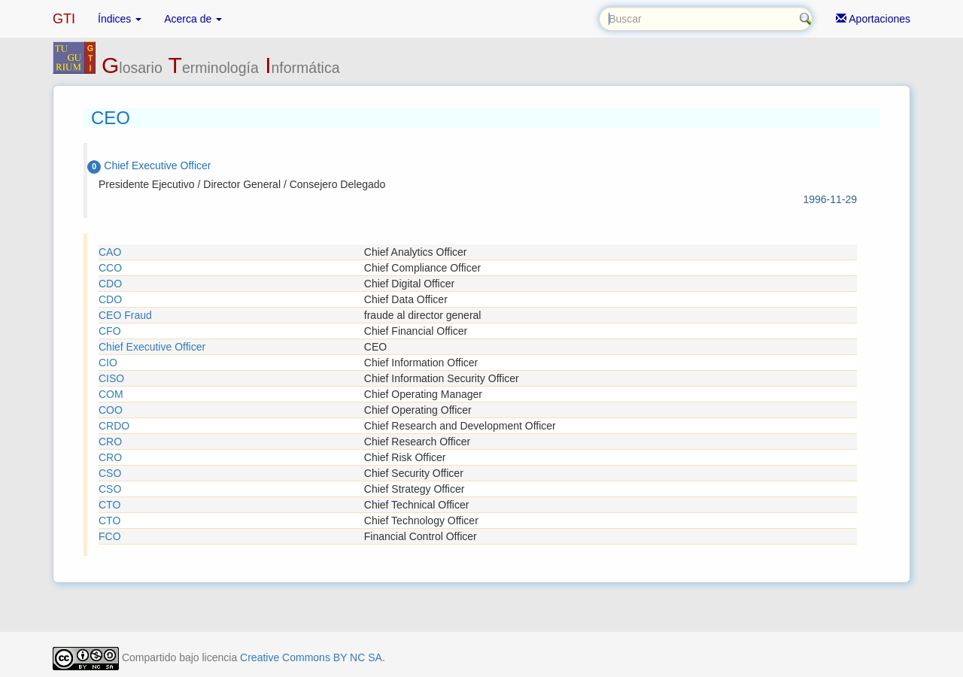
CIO (108, 363)
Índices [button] (119, 19)
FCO (110, 536)
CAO (110, 252)
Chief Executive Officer (152, 347)
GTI (64, 18)
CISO (111, 378)
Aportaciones (873, 19)
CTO (109, 505)
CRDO (114, 426)
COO (111, 410)
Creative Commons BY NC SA (311, 657)
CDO (110, 284)
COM (111, 394)
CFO (110, 331)
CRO (110, 442)
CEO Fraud (125, 315)
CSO (110, 473)
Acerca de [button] (193, 19)
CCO (110, 268)
